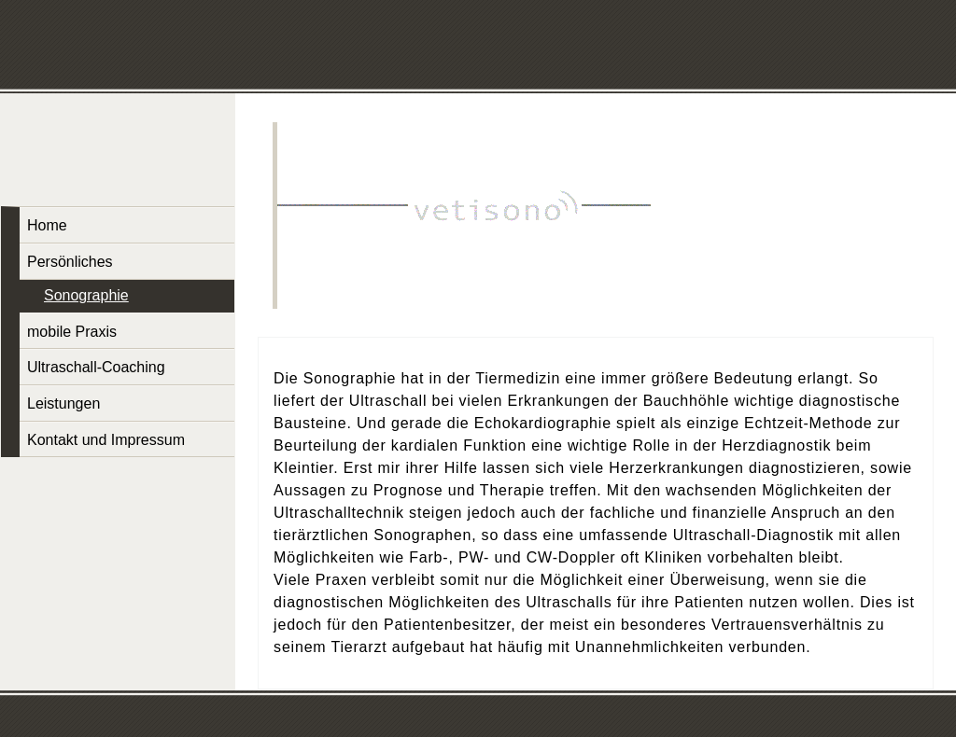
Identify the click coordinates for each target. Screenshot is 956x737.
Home (47, 225)
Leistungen (63, 403)
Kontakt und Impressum (106, 440)
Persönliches (70, 262)
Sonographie (86, 295)
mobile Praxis (72, 332)
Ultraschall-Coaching (96, 367)
